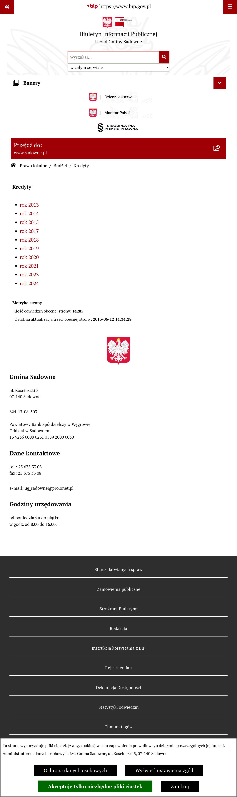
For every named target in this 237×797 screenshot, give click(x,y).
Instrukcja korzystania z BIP (119, 648)
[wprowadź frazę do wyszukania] (113, 57)
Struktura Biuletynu (119, 609)
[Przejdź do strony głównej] (118, 32)
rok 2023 (29, 274)
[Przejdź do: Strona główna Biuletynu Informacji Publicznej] (13, 165)
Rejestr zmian (118, 668)
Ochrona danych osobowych (75, 770)
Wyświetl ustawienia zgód (164, 770)
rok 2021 (29, 266)
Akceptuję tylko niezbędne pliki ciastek (95, 786)
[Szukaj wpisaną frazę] (164, 57)
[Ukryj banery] (219, 83)
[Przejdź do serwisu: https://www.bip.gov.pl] (118, 6)
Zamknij (180, 786)
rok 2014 (29, 213)
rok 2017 (29, 231)
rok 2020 (29, 257)
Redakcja (118, 628)
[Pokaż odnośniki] (7, 7)
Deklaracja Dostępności (118, 687)
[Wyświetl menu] (230, 7)
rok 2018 (29, 240)
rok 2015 (29, 222)
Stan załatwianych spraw (118, 569)
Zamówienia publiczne (118, 589)
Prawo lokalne (33, 165)
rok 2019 (29, 248)
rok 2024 (29, 283)
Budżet (60, 165)
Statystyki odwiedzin (119, 707)
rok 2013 (29, 205)
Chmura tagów (118, 727)
